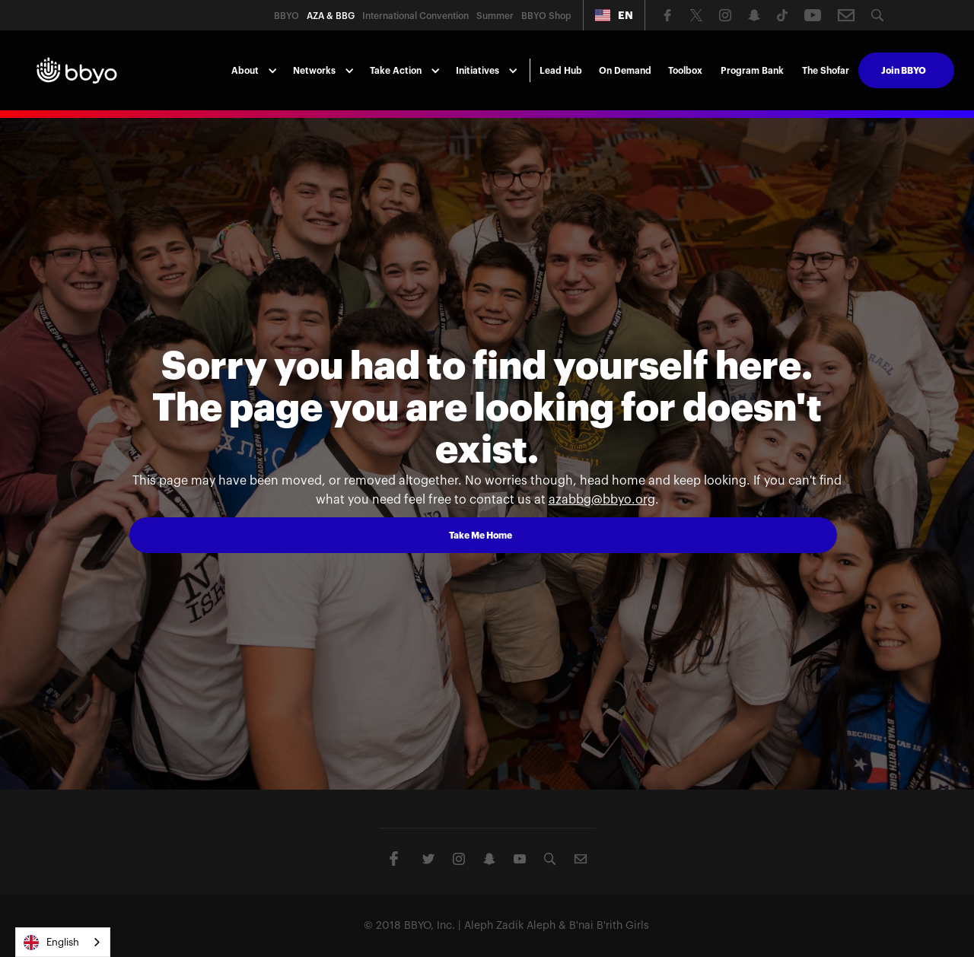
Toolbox (685, 70)
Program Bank (752, 70)
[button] (614, 15)
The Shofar (825, 70)
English (51, 942)
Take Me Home (480, 535)
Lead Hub (561, 70)
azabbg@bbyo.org (602, 500)
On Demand (625, 70)
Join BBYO (903, 70)
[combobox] (62, 942)
